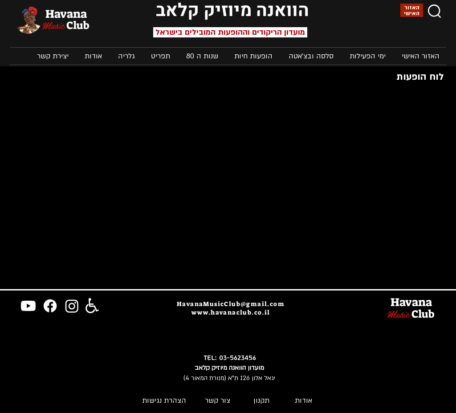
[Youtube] (28, 306)
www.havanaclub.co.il (230, 312)
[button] (366, 56)
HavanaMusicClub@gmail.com (231, 304)
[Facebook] (50, 306)
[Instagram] (72, 306)
